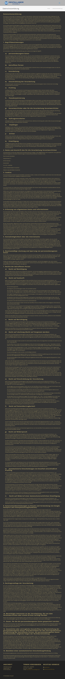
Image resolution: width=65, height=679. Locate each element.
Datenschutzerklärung (49, 669)
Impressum (46, 667)
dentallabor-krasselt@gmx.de (33, 669)
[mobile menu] (59, 3)
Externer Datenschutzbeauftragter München (19, 656)
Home (48, 8)
